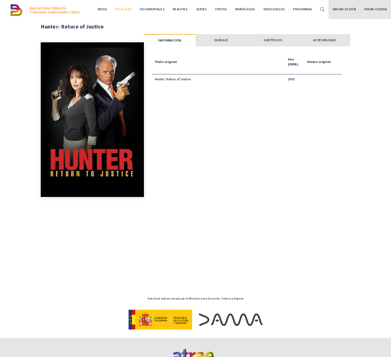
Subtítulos (273, 40)
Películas (123, 9)
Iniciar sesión (344, 9)
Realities (180, 9)
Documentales (152, 9)
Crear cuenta (375, 9)
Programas (302, 9)
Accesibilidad (324, 40)
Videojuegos (274, 9)
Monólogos (245, 9)
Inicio (102, 9)
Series (201, 9)
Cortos (221, 9)
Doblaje (221, 40)
